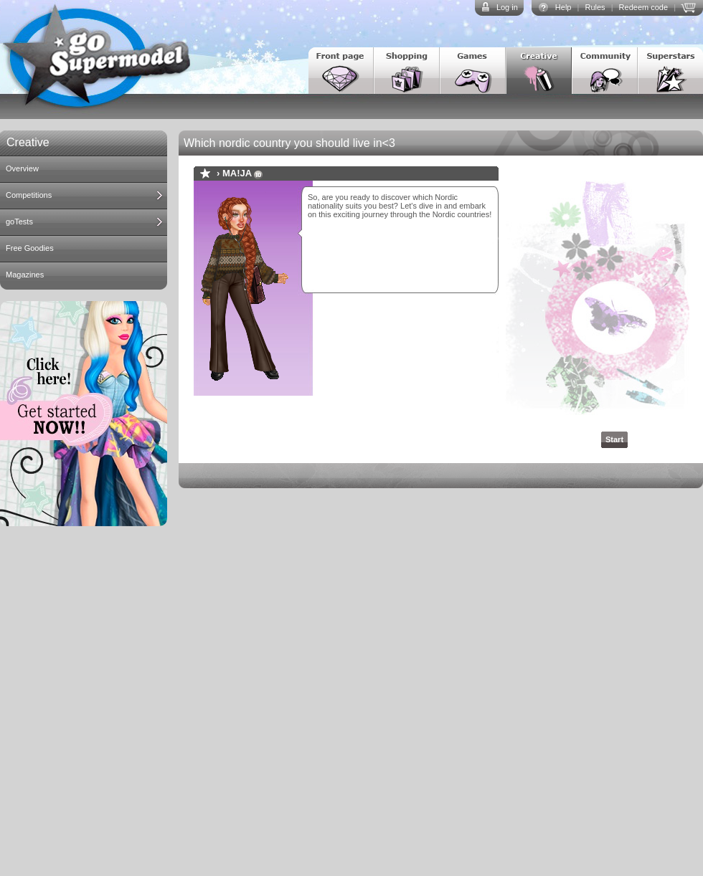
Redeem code (644, 7)
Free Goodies (30, 248)
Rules (595, 7)
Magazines (25, 274)
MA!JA (237, 173)
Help (563, 7)
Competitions (29, 195)
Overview (22, 168)
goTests (19, 221)
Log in (507, 7)
